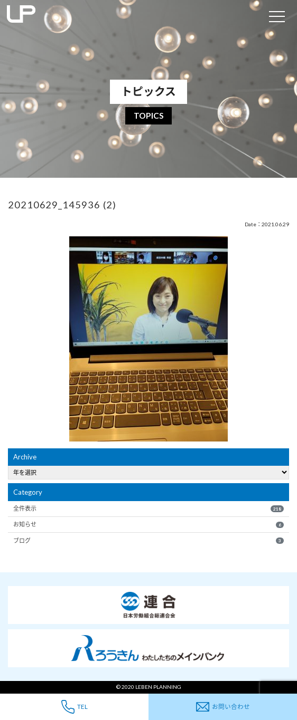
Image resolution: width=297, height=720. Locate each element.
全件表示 (148, 508)
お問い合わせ (223, 707)
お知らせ (148, 524)
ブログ (148, 540)
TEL (74, 706)
